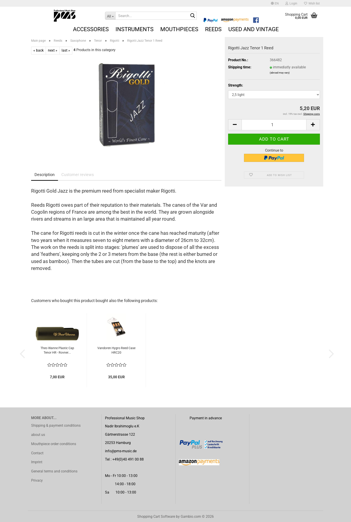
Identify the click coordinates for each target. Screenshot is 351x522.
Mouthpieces (179, 29)
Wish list (312, 3)
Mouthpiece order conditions (53, 444)
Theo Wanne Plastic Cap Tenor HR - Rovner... (57, 350)
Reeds (213, 29)
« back (38, 50)
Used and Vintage (253, 29)
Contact (37, 453)
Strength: (235, 85)
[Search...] (110, 16)
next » (52, 50)
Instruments (135, 29)
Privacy (37, 480)
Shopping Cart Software (156, 516)
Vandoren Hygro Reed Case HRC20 (116, 350)
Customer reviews (77, 174)
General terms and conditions (54, 471)
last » (66, 50)
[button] (275, 3)
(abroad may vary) (280, 72)
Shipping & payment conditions (56, 425)
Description (44, 174)
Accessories (91, 29)
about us (38, 435)
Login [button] (291, 3)
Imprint (36, 462)
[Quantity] (274, 124)
